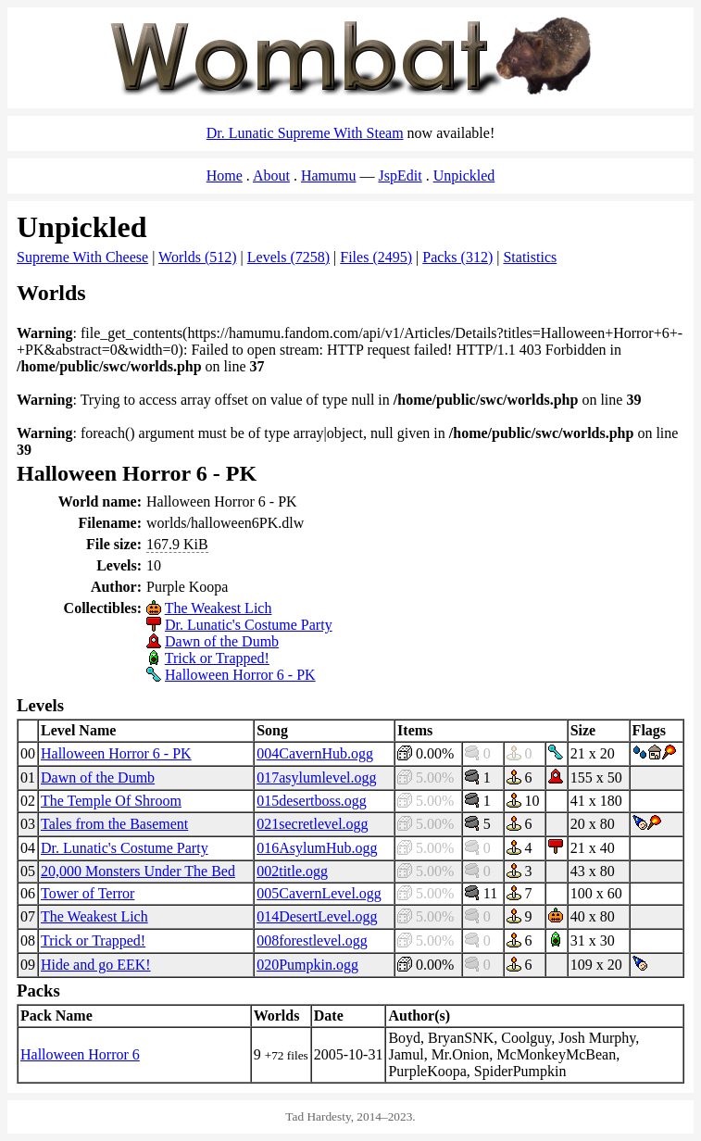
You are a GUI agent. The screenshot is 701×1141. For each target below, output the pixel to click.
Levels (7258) (288, 257)
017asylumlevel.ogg (316, 777)
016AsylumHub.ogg (317, 848)
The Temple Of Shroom (111, 801)
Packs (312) (457, 257)
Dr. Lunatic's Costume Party (248, 625)
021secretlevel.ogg (312, 824)
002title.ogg (292, 871)
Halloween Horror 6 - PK (240, 675)
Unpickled (464, 175)
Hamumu (329, 175)
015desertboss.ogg (312, 801)
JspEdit (400, 175)
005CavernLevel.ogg (319, 893)
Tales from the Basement (114, 824)
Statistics (530, 257)
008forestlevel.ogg (312, 940)
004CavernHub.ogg (315, 753)
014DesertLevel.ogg (317, 916)
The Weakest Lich (218, 608)
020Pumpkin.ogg (307, 964)
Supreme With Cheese (82, 257)
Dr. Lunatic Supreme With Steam (305, 133)
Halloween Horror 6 (80, 1054)
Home (225, 175)
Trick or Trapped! (217, 658)
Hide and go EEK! (96, 964)
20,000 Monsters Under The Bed (138, 871)
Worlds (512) (197, 257)
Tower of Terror (87, 893)
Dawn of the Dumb (222, 641)
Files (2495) (376, 257)
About (271, 175)
